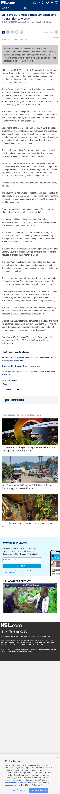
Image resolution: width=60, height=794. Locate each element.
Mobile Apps (5, 637)
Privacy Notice (11, 572)
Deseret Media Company (26, 651)
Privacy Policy (39, 777)
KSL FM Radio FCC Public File (43, 643)
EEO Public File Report (8, 643)
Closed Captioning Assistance (32, 644)
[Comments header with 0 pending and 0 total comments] (30, 400)
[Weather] (36, 2)
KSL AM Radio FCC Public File (11, 644)
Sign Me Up (22, 566)
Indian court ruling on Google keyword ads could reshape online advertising (29, 449)
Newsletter (15, 637)
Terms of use (5, 641)
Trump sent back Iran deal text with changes (21, 366)
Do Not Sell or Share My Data (43, 641)
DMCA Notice (28, 641)
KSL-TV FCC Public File (25, 643)
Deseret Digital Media (8, 651)
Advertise (23, 637)
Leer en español (52, 37)
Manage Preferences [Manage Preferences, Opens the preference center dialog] (18, 790)
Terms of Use (28, 777)
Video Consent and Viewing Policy (19, 782)
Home (27, 8)
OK (57, 757)
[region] (30, 774)
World (5, 384)
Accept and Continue (38, 790)
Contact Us (31, 637)
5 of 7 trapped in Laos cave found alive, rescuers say (29, 524)
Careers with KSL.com (43, 637)
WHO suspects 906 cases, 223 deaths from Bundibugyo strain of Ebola (27, 487)
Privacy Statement (16, 641)
